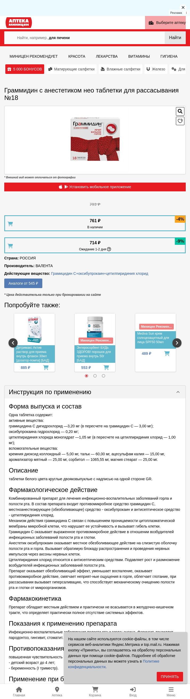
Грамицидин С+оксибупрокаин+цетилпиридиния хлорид (99, 273)
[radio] (86, 376)
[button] (95, 392)
